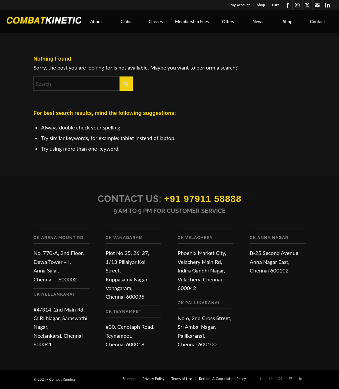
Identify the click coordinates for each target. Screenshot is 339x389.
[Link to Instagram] (297, 5)
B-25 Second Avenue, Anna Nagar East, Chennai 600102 (275, 261)
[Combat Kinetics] (56, 21)
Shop (261, 5)
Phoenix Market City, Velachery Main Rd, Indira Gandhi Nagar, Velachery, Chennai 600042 (202, 270)
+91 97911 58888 (203, 199)
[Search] (83, 83)
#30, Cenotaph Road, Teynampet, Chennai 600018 (130, 335)
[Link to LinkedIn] (327, 5)
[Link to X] (307, 5)
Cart (275, 5)
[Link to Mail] (317, 5)
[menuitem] (240, 5)
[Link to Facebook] (287, 5)
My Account (240, 5)
